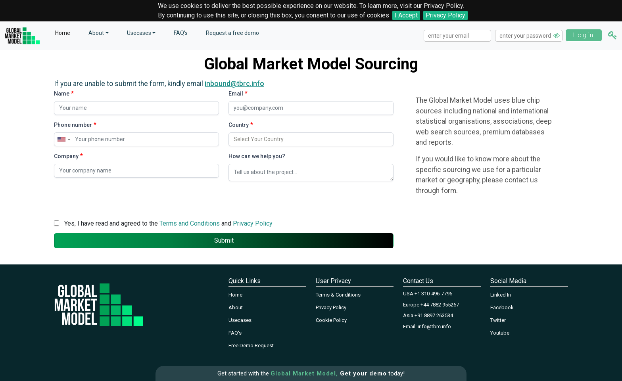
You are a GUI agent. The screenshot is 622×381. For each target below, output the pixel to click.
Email (235, 93)
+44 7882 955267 (439, 305)
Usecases (139, 33)
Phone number (73, 125)
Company (66, 156)
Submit (224, 240)
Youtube (499, 333)
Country (238, 125)
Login (583, 35)
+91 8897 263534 (434, 315)
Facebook (502, 307)
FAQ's (181, 33)
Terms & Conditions (338, 295)
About (235, 307)
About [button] (96, 33)
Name (61, 93)
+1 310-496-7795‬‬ (433, 294)
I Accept (406, 15)
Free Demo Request (251, 345)
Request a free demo (232, 33)
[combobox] (63, 139)
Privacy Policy (445, 15)
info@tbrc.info (434, 326)
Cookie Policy (331, 320)
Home (62, 33)
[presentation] (114, 198)
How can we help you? (256, 156)
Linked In (500, 295)
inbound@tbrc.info (234, 84)
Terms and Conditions (189, 223)
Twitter (498, 320)
